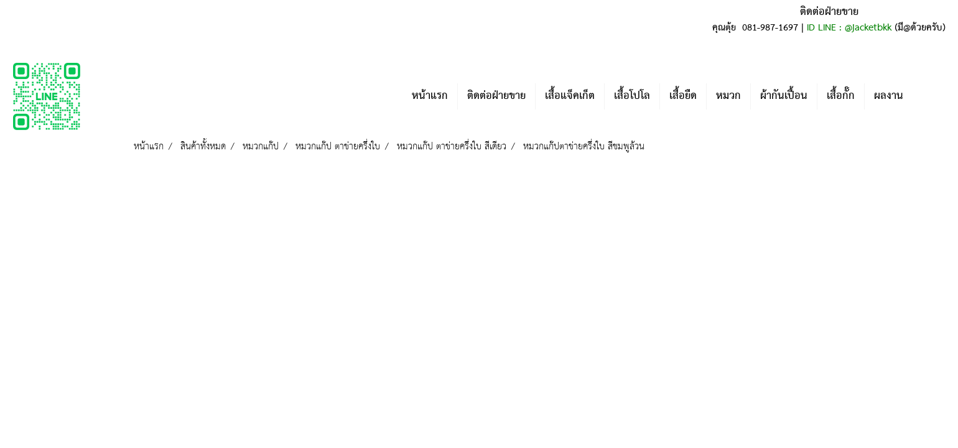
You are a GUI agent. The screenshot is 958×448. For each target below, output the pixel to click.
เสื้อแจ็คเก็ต (570, 96)
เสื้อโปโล (632, 96)
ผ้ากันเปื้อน (783, 96)
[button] (931, 96)
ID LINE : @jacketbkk (849, 28)
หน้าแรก (430, 96)
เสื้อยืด (683, 96)
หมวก (728, 96)
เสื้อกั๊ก (841, 96)
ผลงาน (888, 96)
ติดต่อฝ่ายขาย (496, 96)
